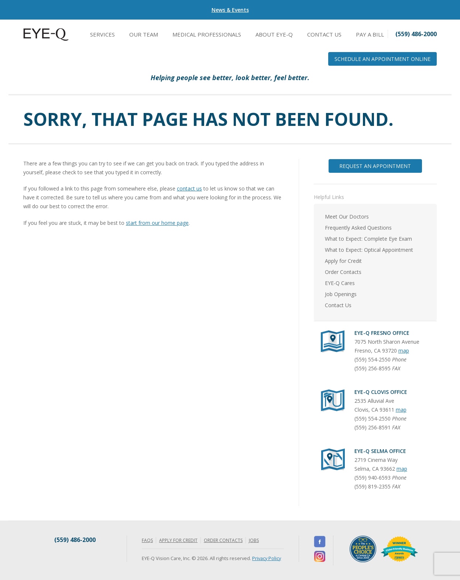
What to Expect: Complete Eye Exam (368, 238)
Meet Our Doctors (347, 216)
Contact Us (324, 34)
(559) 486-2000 (75, 540)
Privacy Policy (266, 558)
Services (102, 34)
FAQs (147, 540)
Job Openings (341, 294)
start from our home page (157, 222)
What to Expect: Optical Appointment (369, 249)
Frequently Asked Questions (358, 227)
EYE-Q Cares (340, 282)
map (403, 350)
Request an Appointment (375, 165)
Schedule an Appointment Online (382, 58)
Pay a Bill (370, 34)
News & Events (230, 9)
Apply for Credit (343, 260)
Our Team (143, 34)
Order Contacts (343, 271)
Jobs (254, 540)
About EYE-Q (274, 34)
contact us (189, 188)
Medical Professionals (206, 34)
